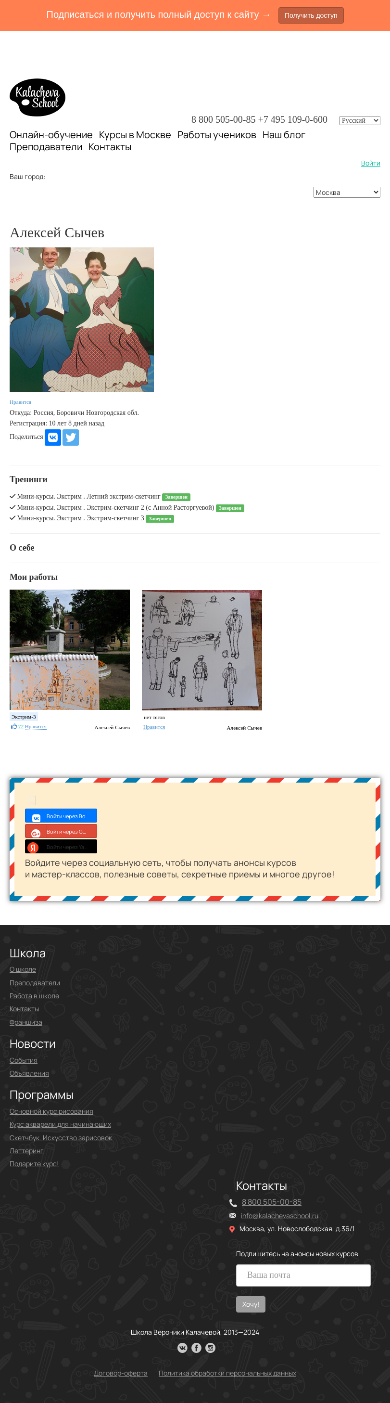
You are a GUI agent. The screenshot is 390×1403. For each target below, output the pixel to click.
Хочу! (250, 1304)
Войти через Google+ (61, 830)
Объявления (29, 1073)
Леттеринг (27, 1150)
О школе (23, 969)
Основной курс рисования (51, 1111)
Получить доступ (311, 15)
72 (21, 726)
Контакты (109, 147)
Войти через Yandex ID (61, 846)
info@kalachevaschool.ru (279, 1215)
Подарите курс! (34, 1163)
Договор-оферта (121, 1372)
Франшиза (26, 1022)
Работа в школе (34, 995)
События (24, 1060)
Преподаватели (46, 146)
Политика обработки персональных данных (227, 1372)
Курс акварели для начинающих (60, 1124)
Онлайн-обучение (51, 134)
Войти (370, 162)
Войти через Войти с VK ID (61, 815)
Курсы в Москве (135, 134)
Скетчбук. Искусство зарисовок (61, 1137)
